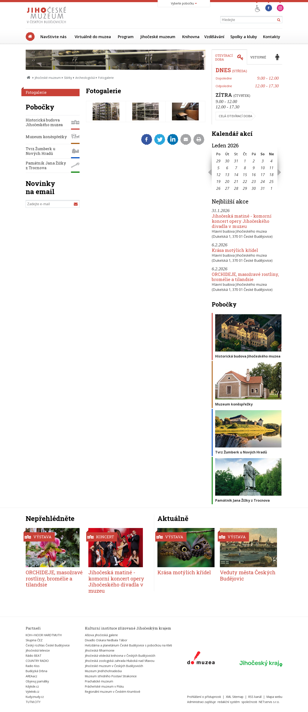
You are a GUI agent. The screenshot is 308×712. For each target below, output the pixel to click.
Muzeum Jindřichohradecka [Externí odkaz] (103, 671)
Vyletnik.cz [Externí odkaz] (32, 692)
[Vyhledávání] (251, 19)
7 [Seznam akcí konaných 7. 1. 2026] (236, 167)
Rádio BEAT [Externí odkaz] (33, 656)
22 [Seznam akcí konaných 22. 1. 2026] (245, 181)
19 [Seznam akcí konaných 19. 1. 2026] (218, 181)
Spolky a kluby (243, 36)
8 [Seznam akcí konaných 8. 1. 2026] (245, 167)
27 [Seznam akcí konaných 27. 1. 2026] (227, 188)
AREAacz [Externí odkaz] (31, 676)
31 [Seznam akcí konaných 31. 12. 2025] (236, 160)
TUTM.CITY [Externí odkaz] (33, 702)
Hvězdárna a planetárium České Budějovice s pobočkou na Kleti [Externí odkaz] (128, 645)
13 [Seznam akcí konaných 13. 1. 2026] (227, 174)
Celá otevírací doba (235, 116)
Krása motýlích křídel (235, 250)
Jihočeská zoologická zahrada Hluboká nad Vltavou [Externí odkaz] (119, 661)
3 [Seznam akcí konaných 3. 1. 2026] (263, 160)
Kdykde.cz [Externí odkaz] (32, 686)
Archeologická (85, 78)
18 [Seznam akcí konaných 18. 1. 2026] (271, 174)
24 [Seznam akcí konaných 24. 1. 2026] (263, 181)
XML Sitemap (234, 697)
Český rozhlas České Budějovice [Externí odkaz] (48, 645)
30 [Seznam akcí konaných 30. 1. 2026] (254, 188)
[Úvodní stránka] (47, 24)
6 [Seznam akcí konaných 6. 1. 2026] (227, 167)
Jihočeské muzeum (157, 36)
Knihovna (191, 36)
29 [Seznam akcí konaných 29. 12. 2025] (218, 160)
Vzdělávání (214, 36)
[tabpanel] (247, 95)
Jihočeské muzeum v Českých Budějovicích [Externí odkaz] (114, 666)
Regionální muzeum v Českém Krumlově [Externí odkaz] (112, 692)
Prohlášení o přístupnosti (204, 697)
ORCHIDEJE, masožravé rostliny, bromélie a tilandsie (245, 276)
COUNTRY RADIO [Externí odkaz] (37, 661)
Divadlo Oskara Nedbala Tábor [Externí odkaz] (106, 640)
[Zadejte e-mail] (53, 204)
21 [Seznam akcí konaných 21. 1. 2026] (236, 181)
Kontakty (271, 36)
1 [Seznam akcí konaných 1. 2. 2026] (271, 188)
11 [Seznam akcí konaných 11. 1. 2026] (271, 167)
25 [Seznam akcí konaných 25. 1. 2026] (271, 181)
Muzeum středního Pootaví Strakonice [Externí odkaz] (111, 676)
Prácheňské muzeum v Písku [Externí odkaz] (104, 686)
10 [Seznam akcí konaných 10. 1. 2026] (263, 167)
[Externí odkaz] (201, 659)
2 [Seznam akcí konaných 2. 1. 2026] (254, 160)
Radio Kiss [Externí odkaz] (33, 666)
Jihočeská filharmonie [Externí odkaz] (99, 650)
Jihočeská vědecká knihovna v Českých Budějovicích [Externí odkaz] (120, 656)
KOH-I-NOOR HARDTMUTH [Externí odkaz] (44, 635)
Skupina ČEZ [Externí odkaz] (34, 640)
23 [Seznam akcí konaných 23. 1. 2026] (254, 181)
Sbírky (68, 78)
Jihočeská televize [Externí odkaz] (38, 650)
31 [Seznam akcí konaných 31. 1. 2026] (263, 188)
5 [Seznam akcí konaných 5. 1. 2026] (218, 167)
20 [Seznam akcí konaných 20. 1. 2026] (227, 181)
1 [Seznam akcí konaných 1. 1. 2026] (245, 160)
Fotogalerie (36, 92)
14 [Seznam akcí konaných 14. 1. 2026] (236, 174)
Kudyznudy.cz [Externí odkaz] (35, 697)
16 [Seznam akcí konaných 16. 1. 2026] (254, 174)
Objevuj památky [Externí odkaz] (37, 681)
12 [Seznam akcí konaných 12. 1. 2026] (218, 174)
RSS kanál (255, 697)
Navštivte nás (53, 36)
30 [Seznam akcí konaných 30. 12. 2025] (227, 160)
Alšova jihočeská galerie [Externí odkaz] (101, 635)
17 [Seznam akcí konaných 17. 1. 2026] (263, 174)
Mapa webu (274, 697)
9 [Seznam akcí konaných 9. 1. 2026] (254, 167)
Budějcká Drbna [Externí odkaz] (36, 671)
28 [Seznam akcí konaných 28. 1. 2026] (236, 188)
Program (126, 36)
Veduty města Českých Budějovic (247, 575)
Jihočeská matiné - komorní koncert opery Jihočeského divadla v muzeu (241, 221)
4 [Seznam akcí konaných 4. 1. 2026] (271, 160)
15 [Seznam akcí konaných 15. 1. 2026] (245, 174)
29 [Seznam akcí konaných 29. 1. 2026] (245, 188)
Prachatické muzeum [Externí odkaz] (99, 681)
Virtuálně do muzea (93, 36)
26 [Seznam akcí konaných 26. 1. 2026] (218, 188)
